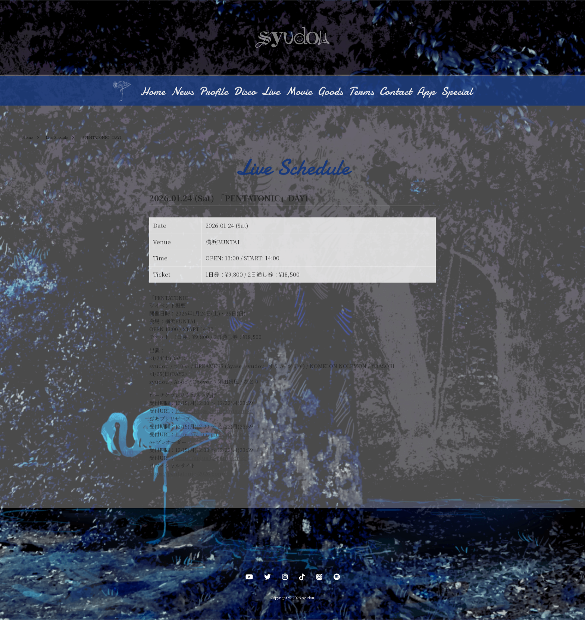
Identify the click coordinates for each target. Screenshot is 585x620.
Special (456, 92)
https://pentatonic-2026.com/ (187, 473)
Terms (361, 92)
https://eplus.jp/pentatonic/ (211, 458)
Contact (395, 92)
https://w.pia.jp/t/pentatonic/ (212, 434)
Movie (298, 92)
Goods (330, 92)
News (182, 92)
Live (271, 92)
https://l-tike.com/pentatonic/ (214, 411)
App (426, 92)
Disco (245, 92)
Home (153, 92)
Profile (213, 92)
